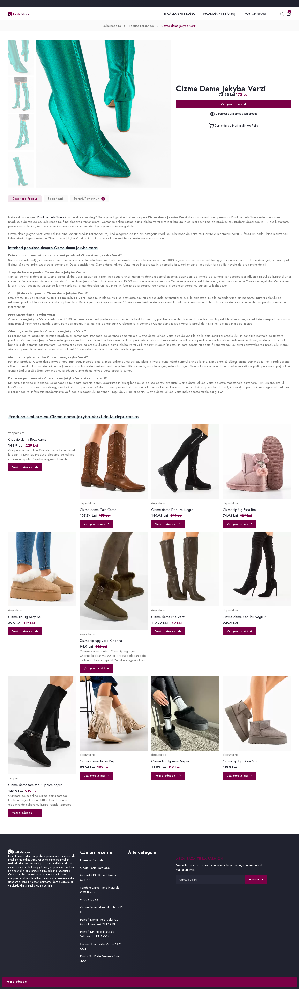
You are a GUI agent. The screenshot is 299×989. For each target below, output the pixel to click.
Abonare (256, 879)
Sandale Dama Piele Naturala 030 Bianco (99, 890)
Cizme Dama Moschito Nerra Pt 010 (101, 909)
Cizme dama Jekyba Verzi (178, 26)
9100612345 (89, 900)
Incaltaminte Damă (179, 14)
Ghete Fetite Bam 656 (95, 868)
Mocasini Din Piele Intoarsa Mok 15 (98, 877)
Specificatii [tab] (56, 198)
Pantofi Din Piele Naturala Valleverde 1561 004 (97, 934)
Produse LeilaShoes (141, 26)
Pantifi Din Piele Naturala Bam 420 (100, 958)
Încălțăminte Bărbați (219, 14)
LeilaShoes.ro (112, 26)
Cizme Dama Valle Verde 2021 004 (101, 946)
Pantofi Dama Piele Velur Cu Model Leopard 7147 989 (99, 922)
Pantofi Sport (255, 14)
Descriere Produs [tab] (24, 198)
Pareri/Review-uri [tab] (89, 198)
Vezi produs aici (233, 104)
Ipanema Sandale (92, 860)
